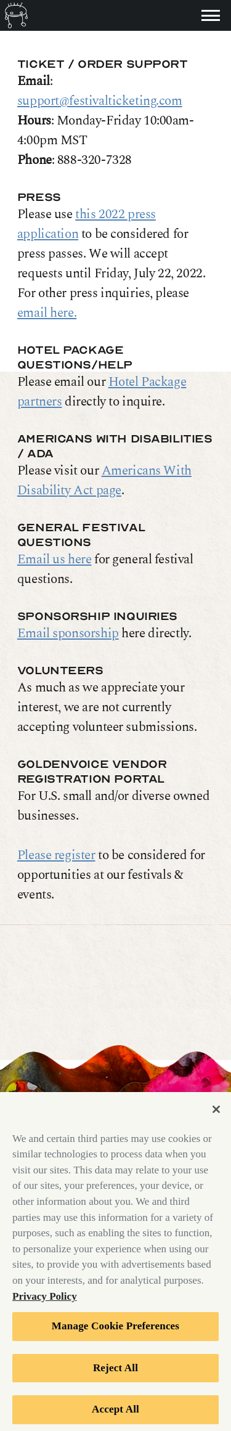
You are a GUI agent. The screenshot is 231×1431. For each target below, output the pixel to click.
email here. (46, 313)
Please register (56, 855)
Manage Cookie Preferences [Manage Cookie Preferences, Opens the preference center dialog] (115, 1331)
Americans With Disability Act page (104, 480)
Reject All (115, 1373)
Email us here (54, 559)
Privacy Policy (44, 1301)
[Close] (216, 1114)
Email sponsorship (68, 633)
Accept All (115, 1415)
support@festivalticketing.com (99, 101)
